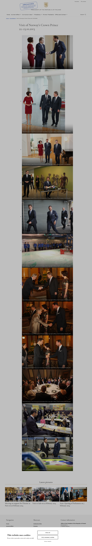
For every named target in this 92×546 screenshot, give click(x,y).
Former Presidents (48, 14)
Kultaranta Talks (37, 523)
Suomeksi (77, 1)
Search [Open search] (82, 14)
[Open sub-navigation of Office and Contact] (66, 14)
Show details (47, 541)
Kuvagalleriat (13, 18)
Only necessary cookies (47, 537)
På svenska (83, 1)
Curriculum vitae (27, 14)
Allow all (47, 532)
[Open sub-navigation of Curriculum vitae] (32, 14)
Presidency (37, 14)
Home (8, 14)
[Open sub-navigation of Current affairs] (20, 14)
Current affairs (15, 14)
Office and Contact (60, 14)
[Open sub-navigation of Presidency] (41, 14)
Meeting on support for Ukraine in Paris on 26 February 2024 (17, 504)
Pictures (35, 526)
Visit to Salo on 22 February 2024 (44, 503)
